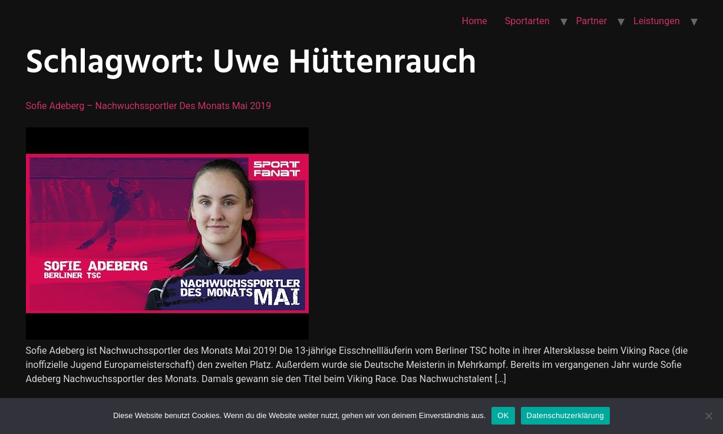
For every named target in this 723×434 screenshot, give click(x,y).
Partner (592, 21)
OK (503, 415)
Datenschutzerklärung (565, 415)
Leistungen (656, 21)
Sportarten (527, 21)
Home (474, 21)
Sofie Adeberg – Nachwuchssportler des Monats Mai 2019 (149, 105)
